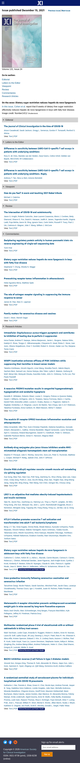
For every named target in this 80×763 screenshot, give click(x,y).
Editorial (6, 79)
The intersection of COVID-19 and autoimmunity (27, 212)
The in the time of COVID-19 (33, 126)
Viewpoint (6, 86)
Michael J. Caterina (12, 197)
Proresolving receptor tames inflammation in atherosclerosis (34, 278)
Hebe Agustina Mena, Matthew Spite (19, 283)
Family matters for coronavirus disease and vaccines (30, 313)
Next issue (66, 10)
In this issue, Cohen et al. (14, 106)
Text (10, 136)
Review (5, 89)
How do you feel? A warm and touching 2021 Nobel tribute (33, 193)
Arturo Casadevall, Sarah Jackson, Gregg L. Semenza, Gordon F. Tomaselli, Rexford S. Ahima (39, 131)
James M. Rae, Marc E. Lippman (17, 302)
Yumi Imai (8, 248)
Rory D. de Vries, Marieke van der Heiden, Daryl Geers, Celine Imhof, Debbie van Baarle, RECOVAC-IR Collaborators (37, 157)
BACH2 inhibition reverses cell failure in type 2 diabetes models (36, 659)
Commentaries (9, 93)
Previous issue (54, 10)
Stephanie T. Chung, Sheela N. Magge (19, 267)
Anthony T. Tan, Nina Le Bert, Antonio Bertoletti (23, 178)
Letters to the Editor (11, 83)
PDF (15, 136)
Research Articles (10, 96)
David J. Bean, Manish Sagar (16, 318)
